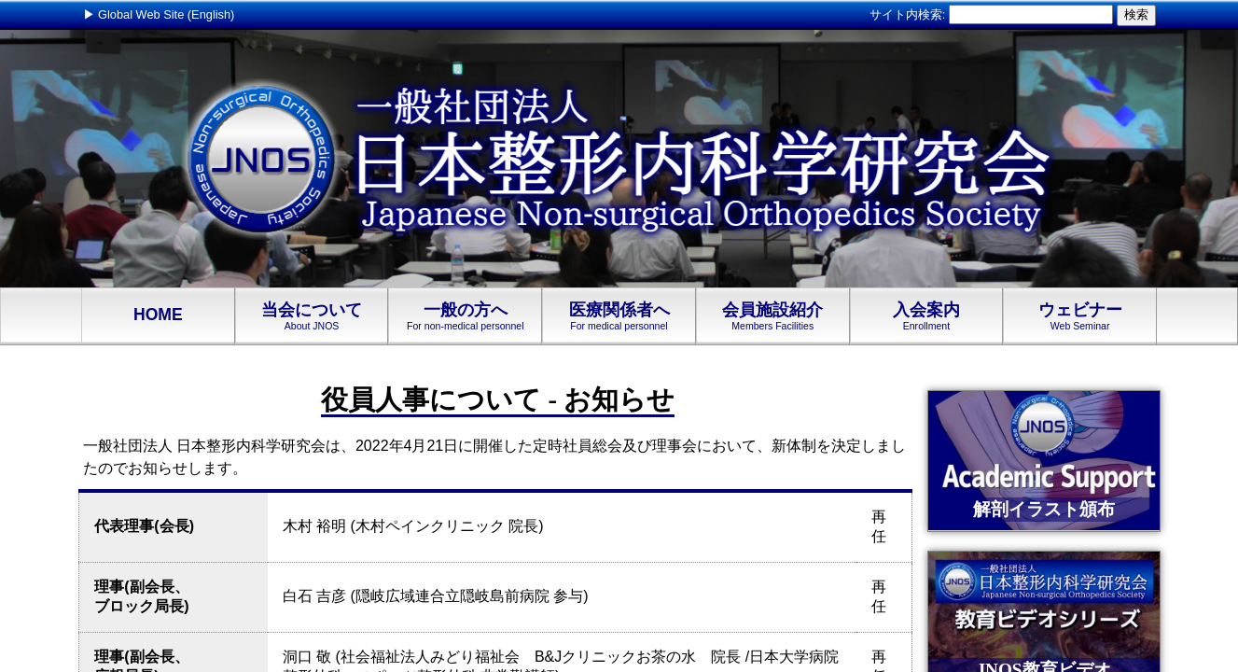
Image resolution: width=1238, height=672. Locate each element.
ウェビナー (1080, 316)
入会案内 (927, 316)
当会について (312, 316)
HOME (158, 316)
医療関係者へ (619, 316)
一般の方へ (465, 316)
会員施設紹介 (773, 316)
